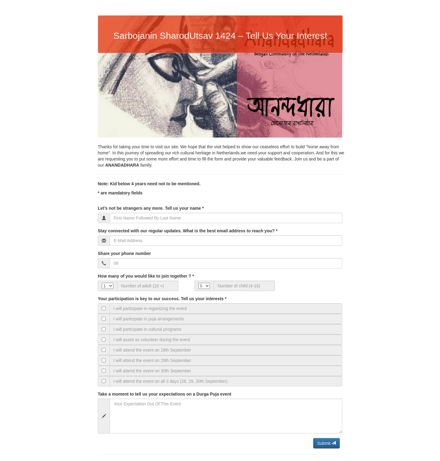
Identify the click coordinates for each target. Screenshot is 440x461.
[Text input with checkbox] (225, 308)
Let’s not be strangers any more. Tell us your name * (151, 208)
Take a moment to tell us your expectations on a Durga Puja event (164, 394)
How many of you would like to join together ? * (146, 276)
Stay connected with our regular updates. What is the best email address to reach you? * (187, 230)
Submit (326, 443)
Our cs (186, 285)
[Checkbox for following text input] (104, 308)
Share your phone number (124, 253)
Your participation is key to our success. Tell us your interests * (162, 298)
